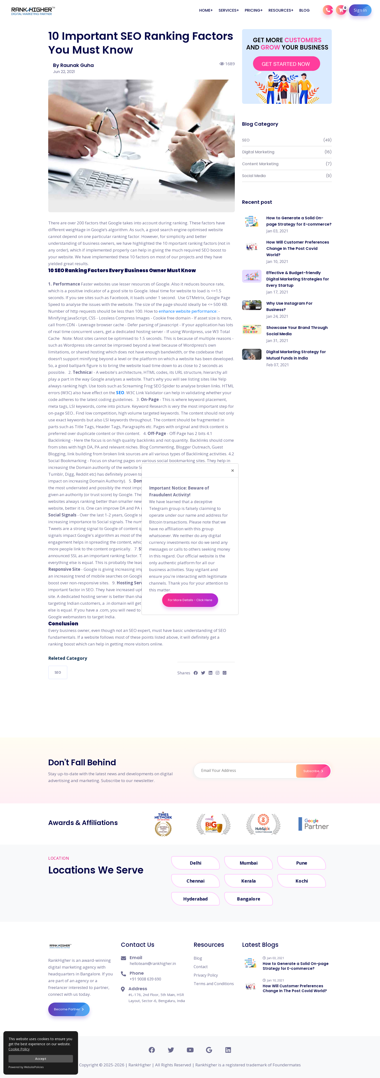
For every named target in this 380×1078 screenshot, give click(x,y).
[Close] (232, 470)
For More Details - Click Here (190, 600)
